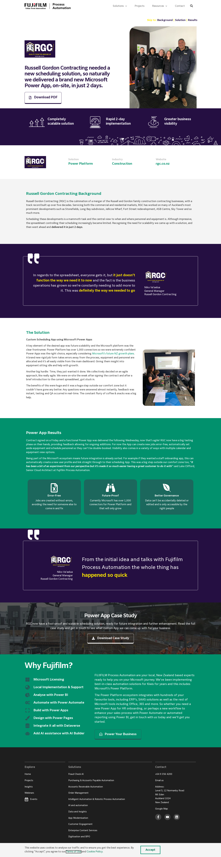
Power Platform (80, 163)
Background (165, 20)
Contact (180, 6)
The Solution (38, 333)
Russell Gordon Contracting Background (63, 194)
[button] (191, 5)
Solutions (120, 6)
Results (192, 20)
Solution (180, 20)
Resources (159, 6)
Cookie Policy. (95, 852)
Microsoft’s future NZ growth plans (113, 354)
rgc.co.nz (163, 163)
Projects (139, 6)
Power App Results (43, 433)
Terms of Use (73, 852)
